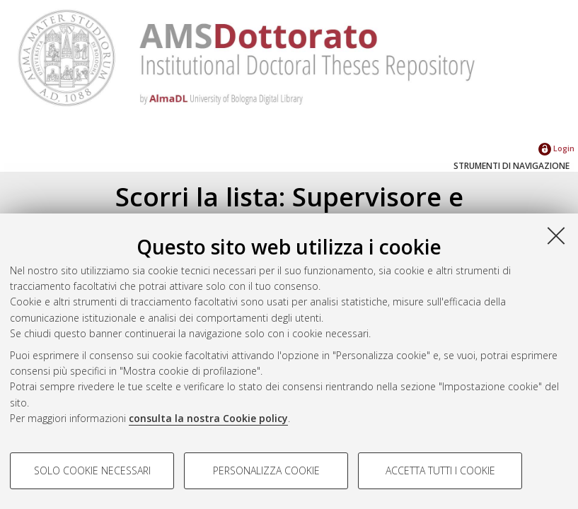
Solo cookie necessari (92, 470)
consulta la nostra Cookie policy (208, 418)
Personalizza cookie (266, 470)
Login (556, 148)
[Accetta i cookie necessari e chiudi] (556, 235)
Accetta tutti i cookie (440, 470)
